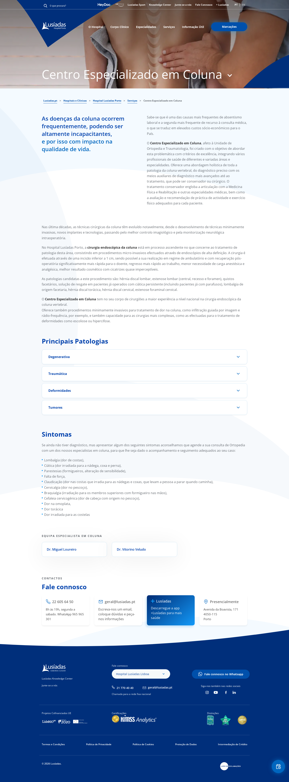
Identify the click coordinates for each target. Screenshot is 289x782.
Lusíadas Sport (136, 4)
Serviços (169, 27)
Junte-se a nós (183, 4)
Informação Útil (193, 27)
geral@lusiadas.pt (160, 687)
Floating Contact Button (278, 767)
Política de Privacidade (98, 744)
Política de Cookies (143, 744)
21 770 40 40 (125, 688)
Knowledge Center (160, 4)
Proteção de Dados (186, 744)
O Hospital (96, 27)
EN (243, 4)
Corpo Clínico (119, 27)
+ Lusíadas (222, 4)
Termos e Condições (53, 744)
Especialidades (146, 27)
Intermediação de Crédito (232, 744)
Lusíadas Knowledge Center (57, 678)
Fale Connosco (203, 4)
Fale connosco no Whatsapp (223, 674)
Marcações (229, 27)
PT (236, 4)
